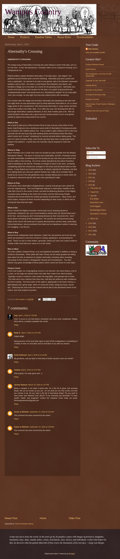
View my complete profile (95, 52)
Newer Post (11, 518)
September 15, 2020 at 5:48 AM (42, 427)
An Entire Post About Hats (96, 95)
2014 (90, 223)
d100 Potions (91, 69)
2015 (90, 185)
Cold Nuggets (95, 206)
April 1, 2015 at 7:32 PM (27, 315)
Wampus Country (33, 11)
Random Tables (43, 37)
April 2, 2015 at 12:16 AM (37, 355)
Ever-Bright (94, 199)
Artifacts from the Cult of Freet (97, 111)
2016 (90, 181)
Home (11, 37)
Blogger (72, 554)
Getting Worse (91, 85)
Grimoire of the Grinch (94, 90)
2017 (90, 177)
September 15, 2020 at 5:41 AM (42, 412)
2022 (90, 170)
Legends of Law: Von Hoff (95, 81)
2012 (90, 231)
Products (25, 37)
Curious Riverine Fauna (95, 64)
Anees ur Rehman (21, 412)
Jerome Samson (20, 385)
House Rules (64, 37)
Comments (92, 157)
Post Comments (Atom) (24, 524)
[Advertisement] (42, 496)
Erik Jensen (93, 49)
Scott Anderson (20, 355)
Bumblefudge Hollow (98, 210)
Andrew (17, 370)
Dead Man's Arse (96, 202)
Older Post (74, 518)
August (93, 192)
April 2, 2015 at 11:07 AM (30, 370)
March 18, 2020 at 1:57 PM (38, 385)
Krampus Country (92, 99)
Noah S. (17, 333)
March (93, 219)
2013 (90, 227)
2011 (90, 234)
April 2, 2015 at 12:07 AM (31, 333)
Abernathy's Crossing (98, 214)
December (94, 188)
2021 (90, 174)
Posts (90, 153)
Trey (16, 315)
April (92, 196)
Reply (16, 325)
